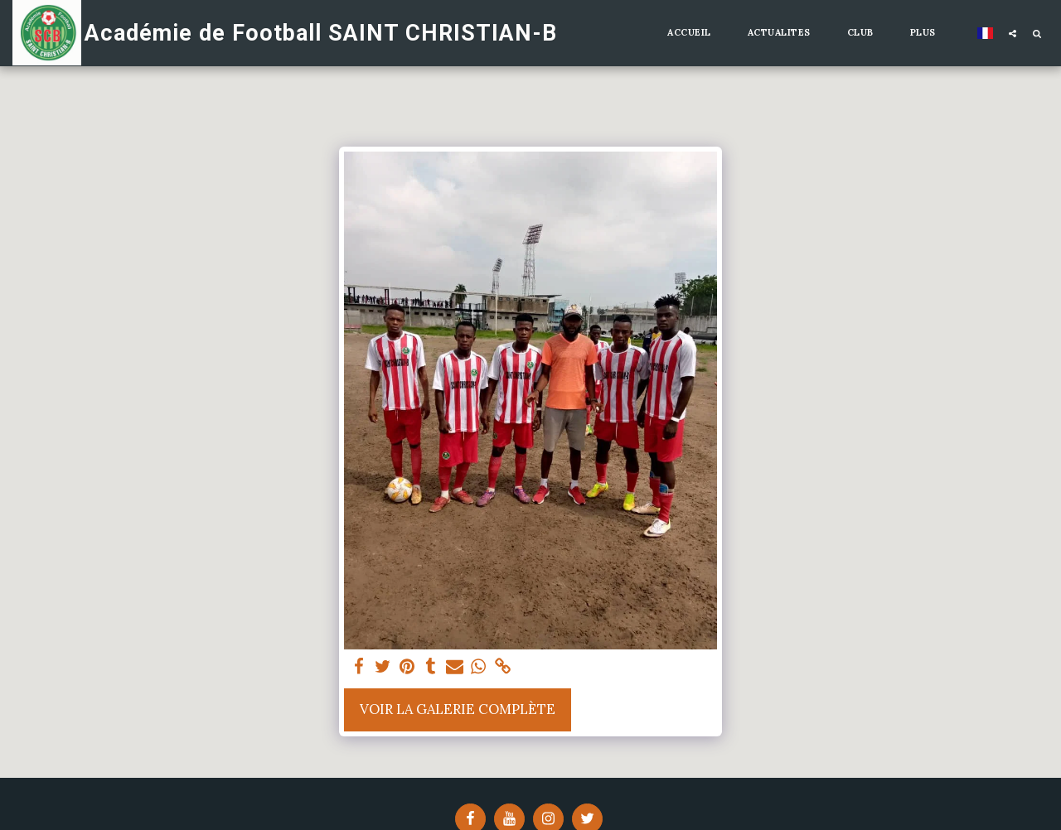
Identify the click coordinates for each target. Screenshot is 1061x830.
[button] (1012, 33)
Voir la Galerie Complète (457, 709)
